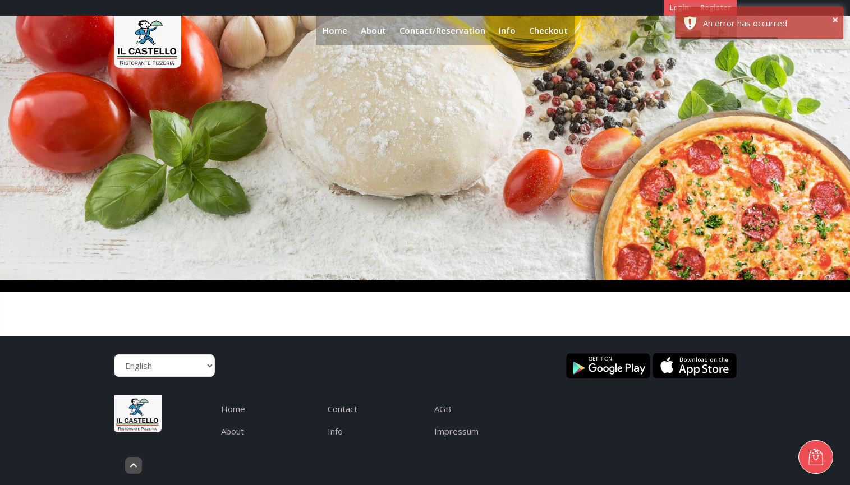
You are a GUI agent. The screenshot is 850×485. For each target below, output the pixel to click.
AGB (442, 408)
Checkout (548, 30)
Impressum (456, 431)
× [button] (835, 19)
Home (335, 30)
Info (507, 30)
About (373, 30)
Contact (342, 408)
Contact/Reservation (442, 30)
